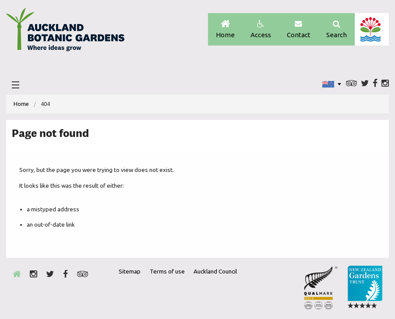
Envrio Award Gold (321, 287)
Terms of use (167, 271)
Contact (298, 29)
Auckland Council (371, 29)
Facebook (375, 83)
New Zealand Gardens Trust (364, 287)
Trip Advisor (351, 83)
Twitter (365, 83)
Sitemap (130, 271)
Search (336, 29)
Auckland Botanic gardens (65, 32)
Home (225, 29)
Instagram (385, 83)
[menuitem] (21, 104)
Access (260, 29)
